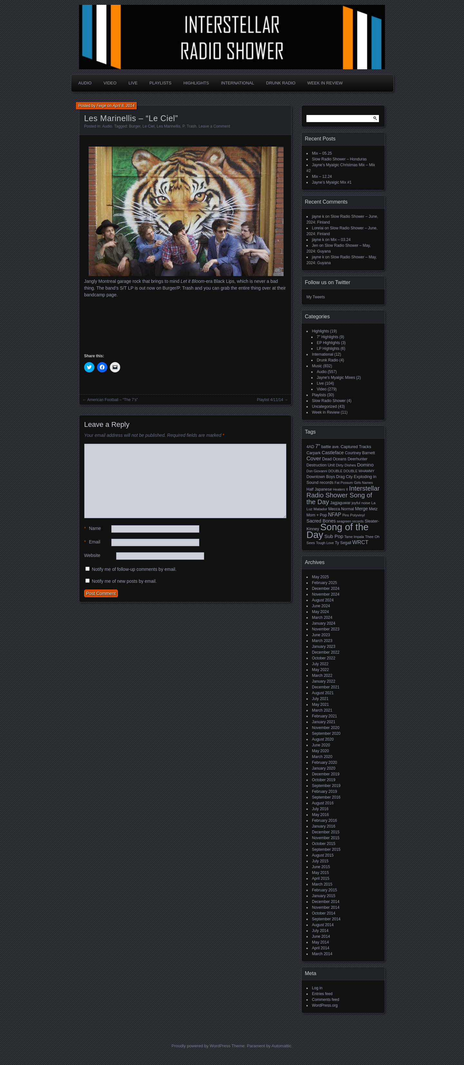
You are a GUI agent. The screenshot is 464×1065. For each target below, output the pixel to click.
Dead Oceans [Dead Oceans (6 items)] (334, 459)
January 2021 (323, 722)
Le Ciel (148, 126)
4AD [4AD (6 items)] (310, 447)
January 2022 (323, 681)
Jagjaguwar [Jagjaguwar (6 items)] (340, 503)
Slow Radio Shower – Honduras (339, 159)
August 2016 (323, 803)
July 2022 (320, 664)
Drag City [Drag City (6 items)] (344, 477)
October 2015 (323, 843)
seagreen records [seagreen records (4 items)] (350, 521)
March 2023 (322, 640)
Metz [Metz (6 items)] (373, 509)
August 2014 (323, 925)
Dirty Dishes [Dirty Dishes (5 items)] (346, 465)
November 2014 (325, 907)
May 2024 (320, 611)
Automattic (281, 1045)
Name (92, 528)
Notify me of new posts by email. (124, 581)
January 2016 (323, 826)
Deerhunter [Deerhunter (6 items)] (358, 459)
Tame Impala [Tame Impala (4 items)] (354, 537)
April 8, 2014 (123, 105)
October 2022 (323, 658)
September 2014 (326, 919)
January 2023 (323, 646)
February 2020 (324, 762)
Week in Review (325, 83)
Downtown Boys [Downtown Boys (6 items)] (320, 477)
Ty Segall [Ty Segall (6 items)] (343, 543)
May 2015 (320, 872)
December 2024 (325, 588)
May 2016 (320, 814)
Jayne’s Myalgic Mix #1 (332, 182)
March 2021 (322, 710)
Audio (85, 83)
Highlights (196, 83)
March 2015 (322, 884)
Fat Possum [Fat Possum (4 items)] (343, 483)
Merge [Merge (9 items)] (361, 508)
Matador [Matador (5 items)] (320, 509)
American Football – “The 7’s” (112, 400)
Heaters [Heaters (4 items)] (339, 489)
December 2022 (325, 652)
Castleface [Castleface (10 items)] (333, 452)
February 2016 (324, 820)
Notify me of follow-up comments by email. (134, 569)
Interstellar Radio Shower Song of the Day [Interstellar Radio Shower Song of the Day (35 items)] (343, 495)
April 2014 (320, 948)
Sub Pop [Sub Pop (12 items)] (333, 536)
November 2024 (325, 594)
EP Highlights (328, 343)
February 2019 (324, 791)
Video (109, 83)
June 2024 (321, 606)
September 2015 (326, 849)
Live (133, 83)
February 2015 (324, 890)
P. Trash (189, 126)
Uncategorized (324, 406)
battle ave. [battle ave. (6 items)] (330, 447)
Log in (317, 988)
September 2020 (326, 733)
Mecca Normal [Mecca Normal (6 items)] (341, 509)
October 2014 (323, 913)
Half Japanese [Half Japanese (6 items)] (319, 489)
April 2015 (320, 878)
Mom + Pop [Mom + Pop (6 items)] (316, 515)
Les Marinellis (168, 126)
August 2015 (323, 855)
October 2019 (323, 780)
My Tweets (315, 297)
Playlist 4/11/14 (270, 400)
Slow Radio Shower (329, 400)
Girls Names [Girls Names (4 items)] (363, 483)
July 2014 (320, 930)
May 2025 (320, 577)
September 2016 (326, 797)
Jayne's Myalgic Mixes (336, 377)
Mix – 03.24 (341, 239)
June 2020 (321, 745)
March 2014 (322, 954)
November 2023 (325, 629)
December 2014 (325, 901)
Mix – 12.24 (322, 176)
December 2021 (325, 687)
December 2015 (325, 832)
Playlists (160, 83)
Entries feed (322, 994)
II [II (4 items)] (347, 489)
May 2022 (320, 669)
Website (92, 555)
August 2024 (323, 600)
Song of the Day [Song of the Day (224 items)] (337, 531)
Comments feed (325, 999)
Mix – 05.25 (322, 153)
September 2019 (326, 785)
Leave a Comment (214, 126)
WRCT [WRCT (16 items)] (360, 542)
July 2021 (320, 698)
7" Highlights (327, 337)
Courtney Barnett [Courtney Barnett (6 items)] (360, 453)
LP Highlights (328, 348)
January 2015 (323, 896)
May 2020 (320, 751)
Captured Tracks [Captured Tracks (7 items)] (356, 446)
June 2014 (321, 936)
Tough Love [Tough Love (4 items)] (325, 543)
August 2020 (323, 739)
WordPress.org (325, 1005)
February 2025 (324, 582)
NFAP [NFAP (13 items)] (334, 514)
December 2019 (325, 774)
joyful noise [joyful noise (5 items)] (361, 503)
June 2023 (321, 635)
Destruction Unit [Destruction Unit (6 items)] (320, 465)
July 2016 (320, 809)
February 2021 (324, 716)
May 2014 (320, 942)
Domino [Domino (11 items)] (365, 464)
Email (92, 542)
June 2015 (321, 867)
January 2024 (323, 623)
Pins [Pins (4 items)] (345, 515)
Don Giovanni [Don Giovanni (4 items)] (316, 471)
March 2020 (322, 756)
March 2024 (322, 617)
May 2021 (320, 704)
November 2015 (325, 838)
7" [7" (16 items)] (317, 446)
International (237, 83)
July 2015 (320, 861)
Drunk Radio (280, 83)
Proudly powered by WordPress (200, 1045)
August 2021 (323, 693)
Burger (134, 126)
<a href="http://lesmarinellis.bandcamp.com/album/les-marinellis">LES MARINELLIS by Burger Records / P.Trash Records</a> (185, 324)
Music (317, 366)
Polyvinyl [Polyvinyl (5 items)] (357, 515)
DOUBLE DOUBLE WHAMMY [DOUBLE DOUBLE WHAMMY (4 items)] (351, 471)
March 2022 (322, 675)
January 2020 (323, 768)
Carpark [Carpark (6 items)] (313, 453)
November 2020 (325, 727)
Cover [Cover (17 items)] (313, 459)
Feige (101, 105)
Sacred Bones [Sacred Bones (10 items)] (321, 520)
